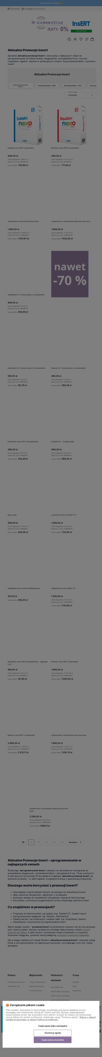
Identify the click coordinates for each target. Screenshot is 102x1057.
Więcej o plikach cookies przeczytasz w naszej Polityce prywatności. (51, 1018)
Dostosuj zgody (53, 1033)
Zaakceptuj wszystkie (52, 1040)
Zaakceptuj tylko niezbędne (52, 1026)
